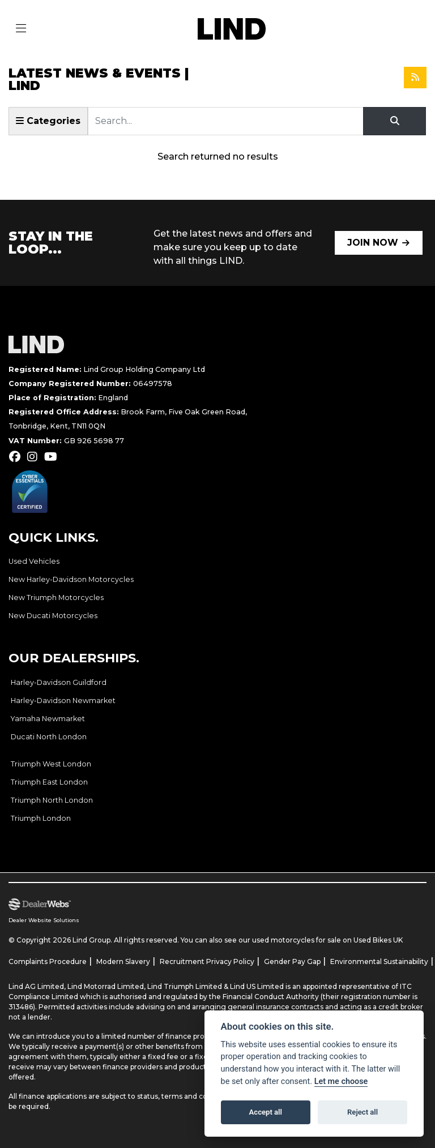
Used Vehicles (33, 561)
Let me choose (341, 1081)
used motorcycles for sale (296, 940)
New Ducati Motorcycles (52, 615)
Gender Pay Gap (292, 961)
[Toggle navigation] (21, 28)
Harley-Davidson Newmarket (63, 700)
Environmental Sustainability (379, 961)
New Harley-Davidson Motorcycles (71, 579)
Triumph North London (52, 800)
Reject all (362, 1112)
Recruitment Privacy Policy (207, 961)
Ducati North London (49, 737)
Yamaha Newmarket (48, 718)
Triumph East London (49, 782)
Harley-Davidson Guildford (58, 682)
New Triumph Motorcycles (56, 597)
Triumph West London (51, 764)
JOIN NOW (372, 242)
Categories (48, 120)
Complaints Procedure (47, 961)
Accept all (265, 1112)
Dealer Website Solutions (43, 920)
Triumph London (41, 818)
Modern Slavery (123, 961)
